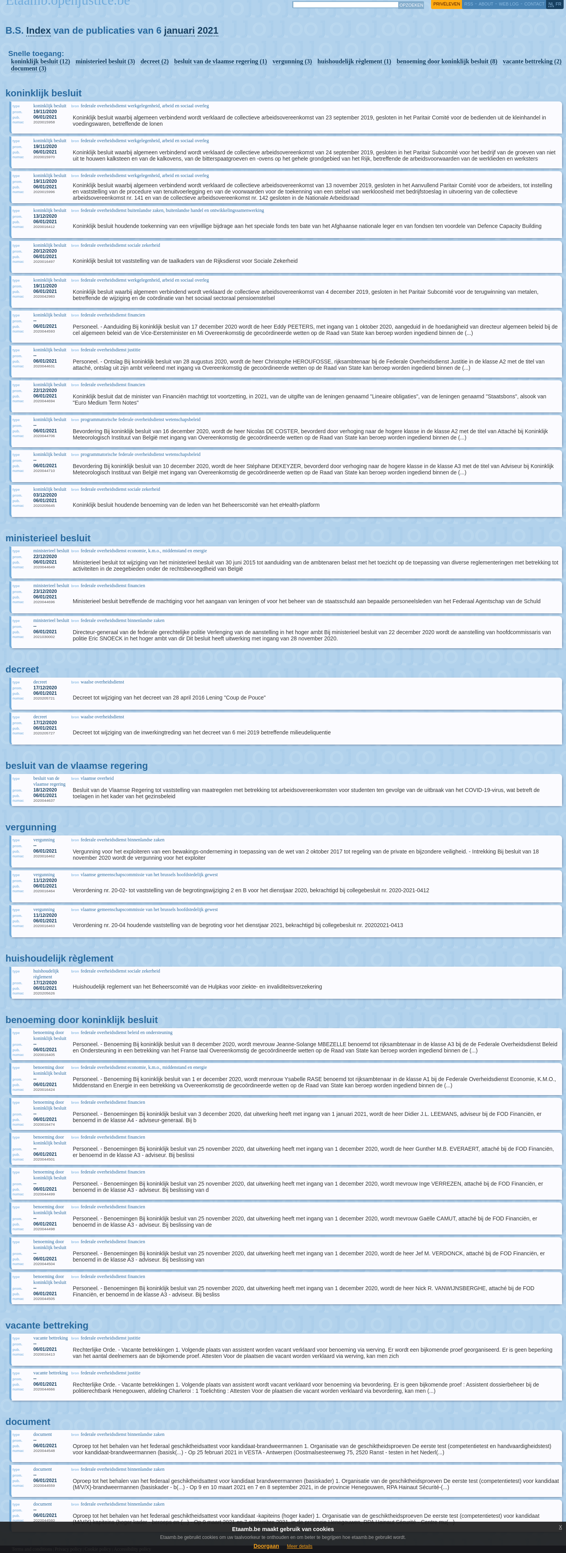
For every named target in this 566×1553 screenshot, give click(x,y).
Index (38, 30)
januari (179, 30)
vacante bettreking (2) (532, 61)
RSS (468, 4)
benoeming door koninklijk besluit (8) (447, 61)
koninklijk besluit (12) (40, 61)
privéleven (446, 4)
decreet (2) (154, 61)
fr (559, 4)
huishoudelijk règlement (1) (354, 61)
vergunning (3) (292, 61)
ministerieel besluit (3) (105, 61)
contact (534, 4)
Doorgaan (266, 1546)
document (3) (28, 68)
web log (509, 4)
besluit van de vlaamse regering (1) (220, 61)
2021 (208, 30)
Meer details (299, 1546)
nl (551, 4)
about (486, 4)
